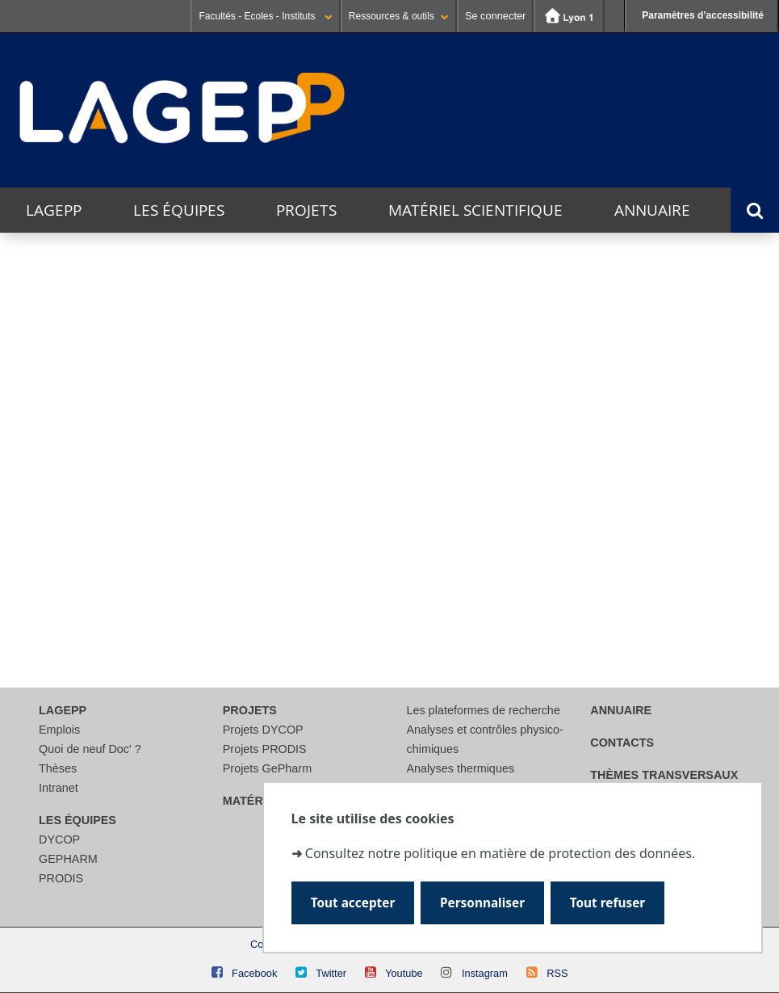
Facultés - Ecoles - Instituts (265, 16)
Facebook (254, 973)
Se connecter (495, 16)
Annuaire (652, 210)
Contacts (622, 742)
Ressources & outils (399, 16)
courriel (490, 606)
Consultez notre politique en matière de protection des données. (500, 853)
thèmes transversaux (664, 774)
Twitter (331, 973)
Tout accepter (353, 902)
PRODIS (61, 878)
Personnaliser (482, 902)
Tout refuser (607, 902)
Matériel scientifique (475, 210)
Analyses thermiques (461, 768)
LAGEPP (54, 210)
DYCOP (59, 839)
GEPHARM (68, 858)
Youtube (404, 973)
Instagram (485, 973)
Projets (306, 210)
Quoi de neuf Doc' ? (90, 749)
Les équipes (178, 210)
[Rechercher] (414, 552)
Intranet (58, 787)
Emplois (59, 729)
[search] (414, 513)
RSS (557, 973)
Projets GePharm (267, 768)
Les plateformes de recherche (483, 710)
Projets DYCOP (263, 729)
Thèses (58, 768)
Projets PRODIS (265, 749)
